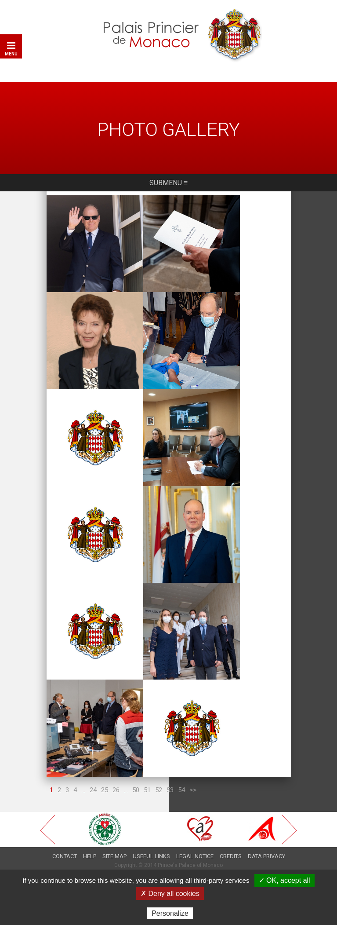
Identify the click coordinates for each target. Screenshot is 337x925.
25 (104, 777)
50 (135, 777)
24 (93, 777)
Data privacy (266, 843)
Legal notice (195, 843)
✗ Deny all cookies (170, 893)
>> (192, 777)
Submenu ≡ (168, 187)
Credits (231, 843)
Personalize (170, 913)
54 (181, 777)
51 (147, 777)
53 (170, 777)
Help (89, 843)
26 (116, 777)
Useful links (151, 843)
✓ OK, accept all (284, 880)
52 (158, 777)
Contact (64, 843)
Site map (114, 843)
